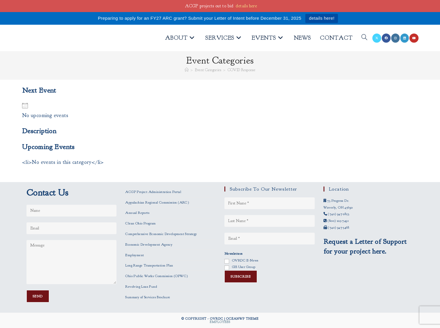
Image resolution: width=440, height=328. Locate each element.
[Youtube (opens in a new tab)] (414, 38)
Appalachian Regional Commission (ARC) (157, 202)
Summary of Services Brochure (147, 297)
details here (246, 6)
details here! (321, 18)
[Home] (187, 70)
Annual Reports (137, 212)
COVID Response (242, 70)
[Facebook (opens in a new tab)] (386, 38)
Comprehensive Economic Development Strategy (161, 234)
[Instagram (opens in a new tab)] (395, 38)
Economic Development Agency (148, 244)
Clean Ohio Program (140, 223)
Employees (220, 322)
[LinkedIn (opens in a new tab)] (404, 38)
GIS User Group (244, 266)
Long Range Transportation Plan (149, 265)
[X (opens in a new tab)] (376, 38)
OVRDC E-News (245, 260)
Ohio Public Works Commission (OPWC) (156, 276)
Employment (134, 255)
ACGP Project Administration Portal (153, 191)
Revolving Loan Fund (141, 286)
